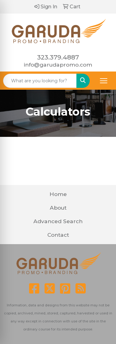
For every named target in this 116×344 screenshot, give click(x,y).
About (58, 207)
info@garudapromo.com (58, 64)
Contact (58, 234)
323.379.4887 (58, 57)
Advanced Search (58, 221)
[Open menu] (103, 81)
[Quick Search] (40, 81)
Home (58, 194)
